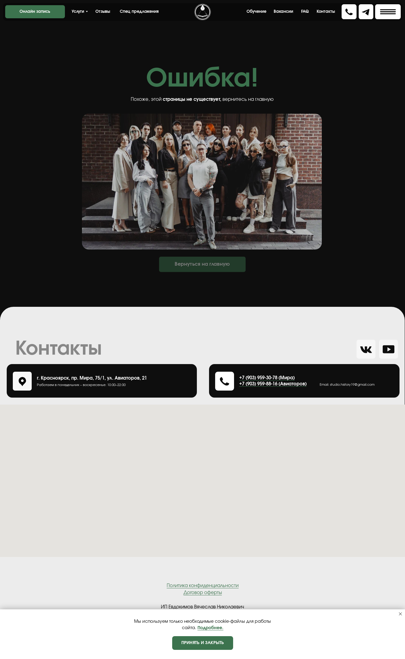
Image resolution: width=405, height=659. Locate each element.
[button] (388, 11)
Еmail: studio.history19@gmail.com (347, 384)
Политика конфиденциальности (203, 585)
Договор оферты (202, 592)
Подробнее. (210, 628)
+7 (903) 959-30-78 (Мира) (267, 378)
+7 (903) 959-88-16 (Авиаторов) (273, 384)
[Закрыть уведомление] (400, 614)
